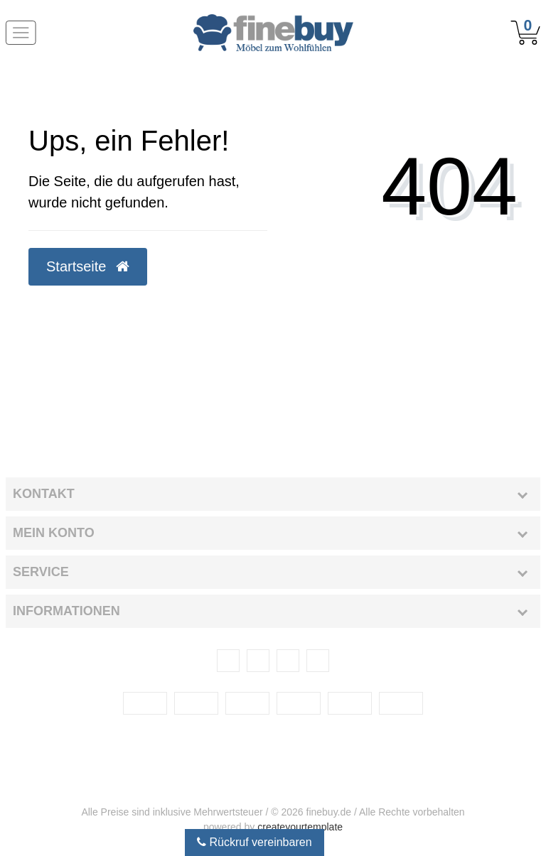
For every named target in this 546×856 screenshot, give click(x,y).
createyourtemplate (300, 827)
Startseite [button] (87, 266)
